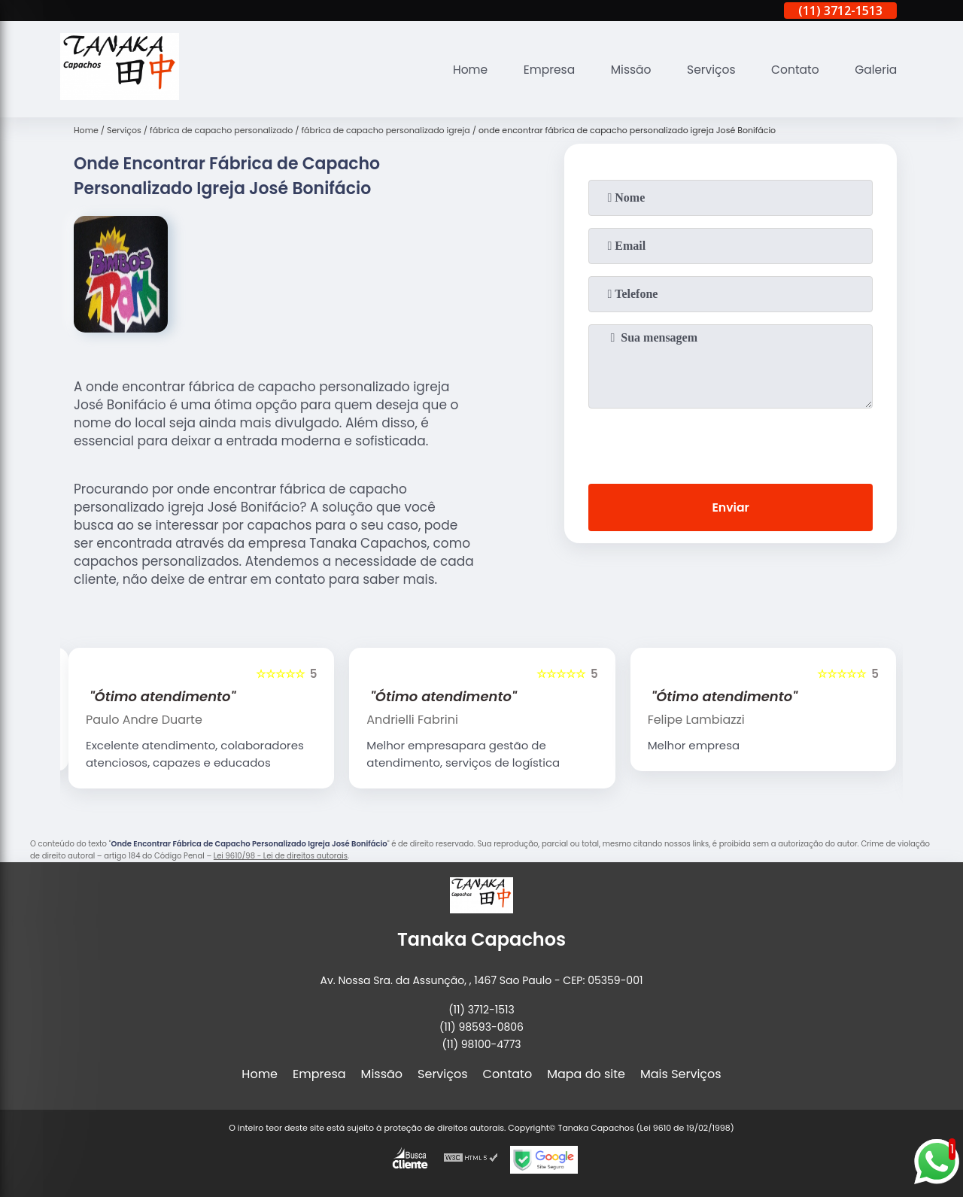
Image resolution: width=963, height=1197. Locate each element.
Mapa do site (586, 1074)
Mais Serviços (680, 1074)
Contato (793, 69)
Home (460, 69)
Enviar (730, 508)
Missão (625, 69)
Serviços (707, 69)
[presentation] (730, 443)
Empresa (541, 69)
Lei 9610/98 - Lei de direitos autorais (281, 855)
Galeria (875, 69)
